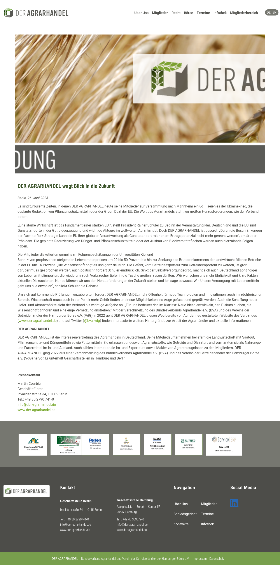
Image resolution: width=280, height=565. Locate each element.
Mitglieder (160, 13)
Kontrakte (181, 524)
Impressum (200, 558)
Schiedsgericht (185, 514)
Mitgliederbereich (244, 13)
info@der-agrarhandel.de (37, 405)
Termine (203, 13)
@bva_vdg (92, 321)
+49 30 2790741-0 (77, 519)
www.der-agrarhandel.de (37, 321)
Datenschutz (216, 558)
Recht (176, 13)
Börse (188, 13)
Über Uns (141, 13)
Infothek (220, 13)
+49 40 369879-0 (133, 519)
